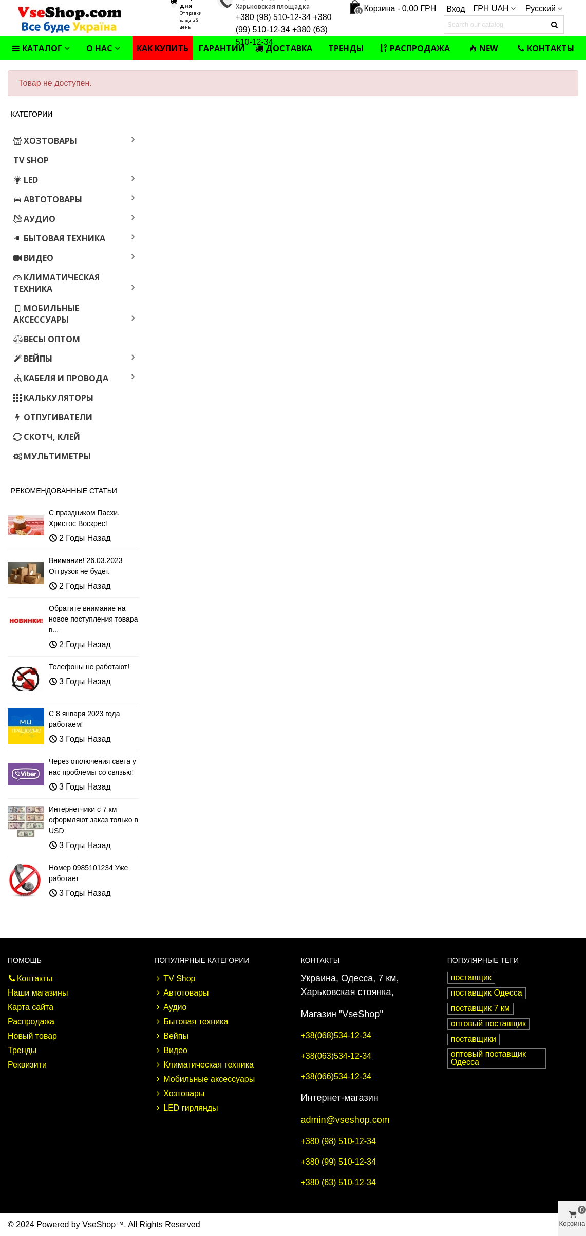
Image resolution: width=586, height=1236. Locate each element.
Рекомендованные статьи (64, 490)
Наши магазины (38, 992)
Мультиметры (52, 456)
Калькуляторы (53, 397)
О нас (99, 48)
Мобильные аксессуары (46, 314)
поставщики (473, 1039)
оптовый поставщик (488, 1023)
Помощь (25, 960)
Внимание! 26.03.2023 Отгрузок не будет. (86, 565)
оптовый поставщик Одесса (488, 1058)
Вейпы (32, 358)
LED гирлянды (186, 1108)
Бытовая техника (59, 238)
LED (25, 179)
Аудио (34, 218)
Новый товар (32, 1036)
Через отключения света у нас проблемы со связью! (92, 766)
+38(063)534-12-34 (336, 1056)
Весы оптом (46, 339)
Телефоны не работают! (89, 667)
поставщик (471, 977)
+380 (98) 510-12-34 (338, 1141)
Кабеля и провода (60, 378)
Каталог (37, 48)
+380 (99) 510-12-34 (338, 1161)
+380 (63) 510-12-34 (338, 1182)
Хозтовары (45, 140)
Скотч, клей (46, 436)
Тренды (346, 48)
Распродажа (415, 48)
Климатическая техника (56, 283)
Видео (33, 258)
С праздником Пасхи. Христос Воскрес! (84, 518)
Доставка (283, 48)
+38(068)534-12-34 (336, 1035)
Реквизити (27, 1064)
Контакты (545, 48)
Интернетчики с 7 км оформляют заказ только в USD (93, 820)
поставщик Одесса (486, 992)
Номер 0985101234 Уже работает (88, 873)
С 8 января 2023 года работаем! (84, 718)
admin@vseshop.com (345, 1120)
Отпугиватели (52, 417)
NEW (483, 48)
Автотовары (47, 199)
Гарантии (222, 48)
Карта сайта (30, 1007)
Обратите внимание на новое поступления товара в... (93, 619)
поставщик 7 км (480, 1008)
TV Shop (31, 160)
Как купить (162, 48)
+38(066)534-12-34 (336, 1076)
